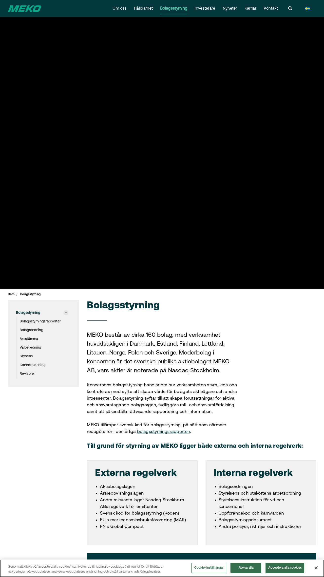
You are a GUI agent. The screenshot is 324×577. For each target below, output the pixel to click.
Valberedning (30, 348)
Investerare (205, 9)
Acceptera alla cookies (285, 568)
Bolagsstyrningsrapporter (40, 321)
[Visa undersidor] (65, 312)
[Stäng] (316, 567)
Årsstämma (29, 339)
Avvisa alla (246, 568)
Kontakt (271, 9)
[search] (290, 8)
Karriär (250, 9)
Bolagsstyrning (173, 9)
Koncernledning (32, 365)
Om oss (120, 9)
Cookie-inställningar (209, 568)
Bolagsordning (31, 330)
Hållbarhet (143, 9)
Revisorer (27, 374)
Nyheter (230, 9)
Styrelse (26, 356)
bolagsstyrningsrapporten (163, 431)
